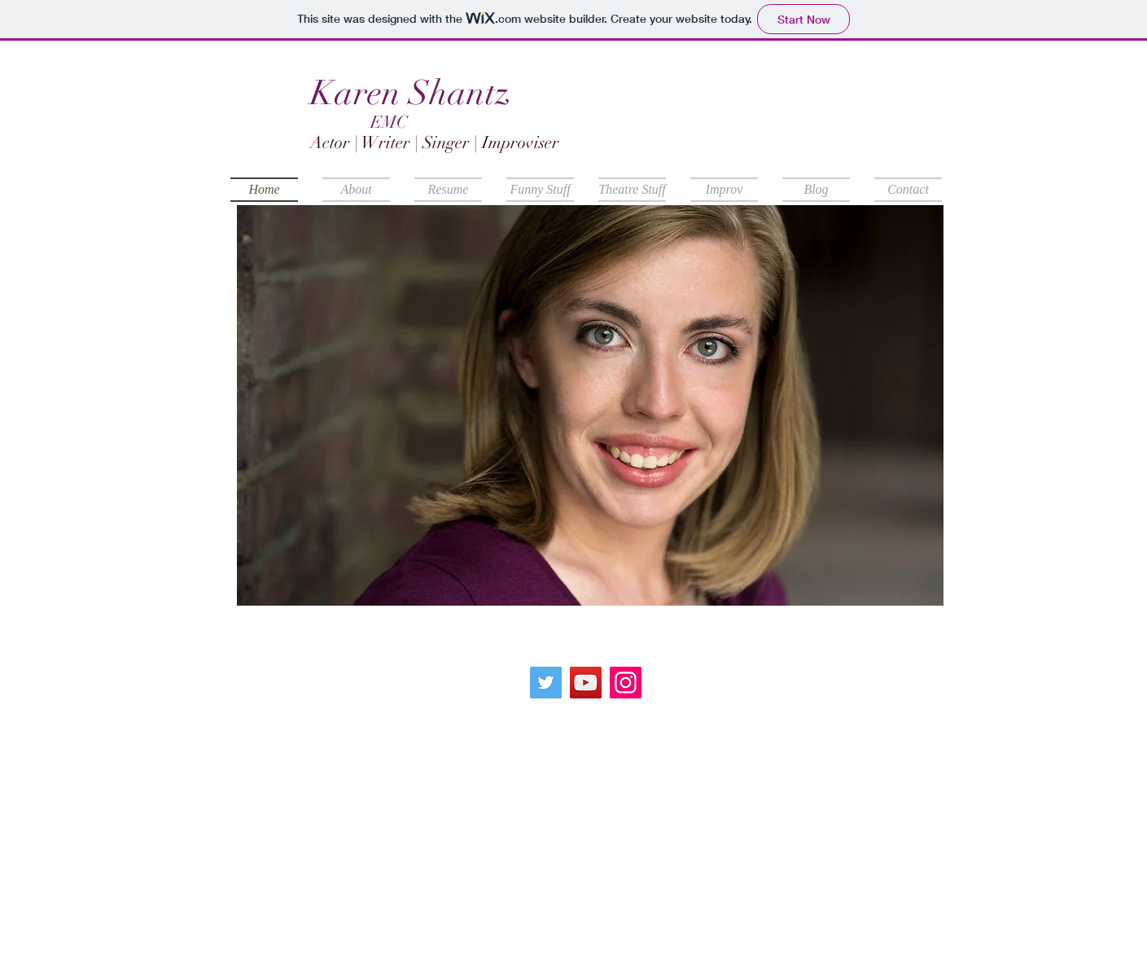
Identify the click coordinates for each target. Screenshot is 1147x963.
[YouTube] (586, 682)
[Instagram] (625, 682)
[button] (590, 405)
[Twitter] (546, 682)
